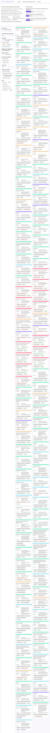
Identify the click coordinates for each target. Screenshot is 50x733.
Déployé (9, 82)
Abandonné (4, 82)
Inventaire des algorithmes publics (28, 1)
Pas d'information (8, 54)
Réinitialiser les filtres (7, 31)
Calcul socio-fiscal (5, 42)
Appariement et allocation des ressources (8, 40)
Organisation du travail (6, 46)
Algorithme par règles (6, 71)
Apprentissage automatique (7, 73)
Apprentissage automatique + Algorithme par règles (8, 75)
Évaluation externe (5, 60)
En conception (4, 84)
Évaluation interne (5, 62)
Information (9, 44)
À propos (39, 1)
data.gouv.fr (15, 19)
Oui (3, 54)
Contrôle (3, 44)
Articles (19, 1)
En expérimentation (5, 86)
